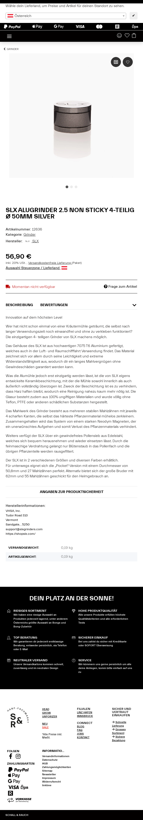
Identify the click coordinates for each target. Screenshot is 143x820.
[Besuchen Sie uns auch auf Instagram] (18, 757)
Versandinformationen (55, 756)
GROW (46, 712)
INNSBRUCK (85, 716)
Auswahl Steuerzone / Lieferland (36, 268)
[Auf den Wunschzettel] (128, 62)
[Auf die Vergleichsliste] (116, 62)
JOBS (80, 733)
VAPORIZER (49, 716)
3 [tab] (76, 187)
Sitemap (47, 770)
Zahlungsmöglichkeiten (56, 767)
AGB (45, 763)
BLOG (80, 726)
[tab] (54, 709)
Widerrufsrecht (51, 781)
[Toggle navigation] (9, 34)
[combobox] (65, 16)
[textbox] (66, 16)
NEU (45, 723)
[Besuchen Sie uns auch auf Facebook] (10, 757)
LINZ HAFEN (84, 712)
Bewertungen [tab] (54, 305)
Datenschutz (50, 759)
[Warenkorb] (134, 36)
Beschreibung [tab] (19, 305)
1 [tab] (67, 187)
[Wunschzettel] (127, 36)
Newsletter (49, 774)
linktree (46, 785)
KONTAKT (83, 737)
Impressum (49, 778)
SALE (45, 727)
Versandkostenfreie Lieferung (50, 263)
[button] (119, 36)
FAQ (79, 730)
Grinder (29, 235)
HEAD (45, 709)
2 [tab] (71, 187)
